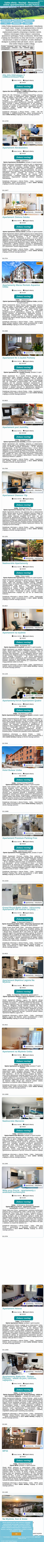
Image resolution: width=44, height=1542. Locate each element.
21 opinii (33, 647)
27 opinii (38, 1066)
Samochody (16, 23)
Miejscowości (29, 20)
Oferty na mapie (18, 20)
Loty (5, 23)
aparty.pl (40, 1)
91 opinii (33, 578)
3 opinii (31, 784)
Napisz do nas (22, 1538)
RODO (21, 1531)
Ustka (39, 53)
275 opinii (27, 1208)
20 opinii (19, 93)
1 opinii (41, 715)
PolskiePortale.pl (12, 1541)
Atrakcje (27, 23)
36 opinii (33, 1533)
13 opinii (33, 162)
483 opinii (32, 1396)
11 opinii (39, 372)
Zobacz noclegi (23, 86)
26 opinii (33, 510)
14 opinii (19, 303)
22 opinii (29, 925)
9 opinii (34, 442)
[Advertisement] (22, 1262)
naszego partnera (33, 114)
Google (27, 1522)
